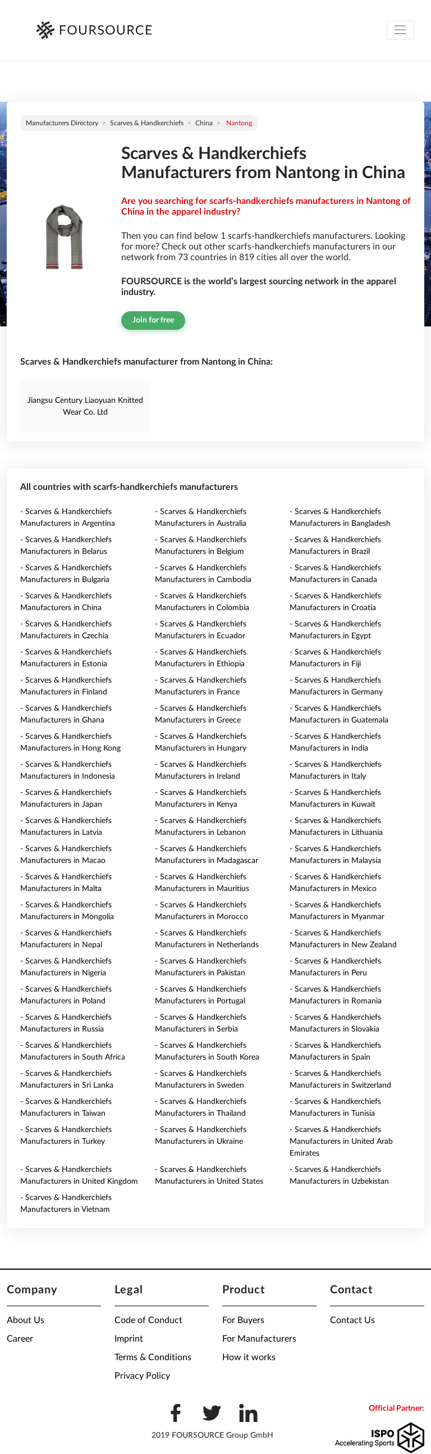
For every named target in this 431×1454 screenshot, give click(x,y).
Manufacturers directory (62, 123)
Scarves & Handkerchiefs (147, 123)
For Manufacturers (259, 1338)
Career (20, 1338)
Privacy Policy (142, 1375)
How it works (249, 1357)
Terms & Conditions (152, 1357)
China (204, 123)
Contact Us (352, 1320)
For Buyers (243, 1320)
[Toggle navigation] (400, 30)
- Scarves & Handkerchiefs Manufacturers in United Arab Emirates (341, 1141)
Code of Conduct (148, 1320)
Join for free (153, 320)
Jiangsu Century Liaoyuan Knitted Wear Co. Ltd (85, 406)
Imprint (128, 1338)
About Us (25, 1320)
